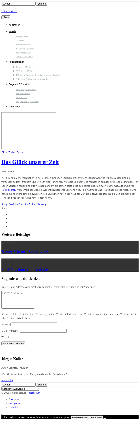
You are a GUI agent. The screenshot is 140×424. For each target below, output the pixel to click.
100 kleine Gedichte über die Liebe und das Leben (39, 75)
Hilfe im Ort (21, 97)
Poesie (12, 31)
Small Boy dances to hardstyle (24, 270)
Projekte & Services (19, 84)
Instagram (14, 406)
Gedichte (20, 40)
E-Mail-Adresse (10, 334)
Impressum (34, 396)
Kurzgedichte (22, 36)
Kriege (4, 204)
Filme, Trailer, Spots (12, 152)
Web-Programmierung (26, 89)
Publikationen (16, 61)
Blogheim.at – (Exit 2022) (27, 101)
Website (5, 340)
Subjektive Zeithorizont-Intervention (32, 79)
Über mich (14, 106)
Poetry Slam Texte (24, 56)
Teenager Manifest (24, 67)
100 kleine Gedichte (25, 48)
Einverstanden (80, 420)
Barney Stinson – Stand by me (24, 252)
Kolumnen (14, 24)
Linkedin (13, 410)
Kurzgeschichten (23, 52)
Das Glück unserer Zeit (30, 162)
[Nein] (104, 421)
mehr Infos (7, 383)
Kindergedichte (23, 44)
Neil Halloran (8, 189)
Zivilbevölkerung (37, 204)
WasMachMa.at (23, 93)
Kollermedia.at (9, 11)
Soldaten (14, 204)
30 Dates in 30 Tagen (25, 71)
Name (5, 327)
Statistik (23, 204)
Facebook (14, 402)
